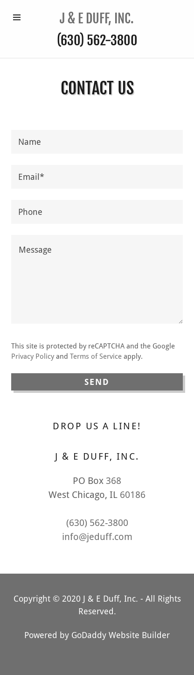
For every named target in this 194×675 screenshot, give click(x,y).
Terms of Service (96, 356)
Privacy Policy (32, 356)
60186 (133, 494)
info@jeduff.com (97, 536)
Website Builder (139, 635)
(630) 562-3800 (97, 40)
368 (113, 480)
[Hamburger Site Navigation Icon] (19, 17)
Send (97, 382)
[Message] (97, 279)
